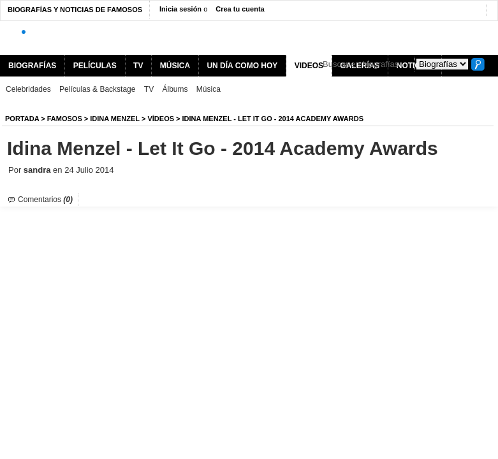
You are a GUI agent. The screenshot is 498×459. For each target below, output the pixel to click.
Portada (22, 118)
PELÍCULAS (95, 65)
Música (208, 89)
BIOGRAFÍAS (32, 65)
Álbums (175, 89)
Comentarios (45, 199)
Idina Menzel (115, 118)
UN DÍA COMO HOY (242, 65)
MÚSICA (175, 65)
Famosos (64, 118)
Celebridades (28, 89)
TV (138, 65)
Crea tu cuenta (240, 9)
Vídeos (160, 118)
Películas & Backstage (97, 89)
